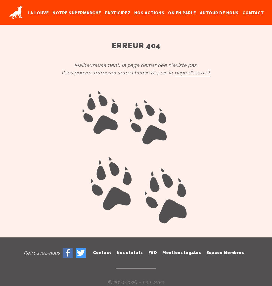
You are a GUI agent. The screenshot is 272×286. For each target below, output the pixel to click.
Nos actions (149, 13)
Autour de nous (219, 13)
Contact (253, 13)
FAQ (152, 252)
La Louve (38, 13)
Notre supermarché (76, 13)
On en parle (182, 13)
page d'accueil (192, 73)
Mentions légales (181, 252)
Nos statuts (130, 252)
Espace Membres (225, 252)
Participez (118, 13)
